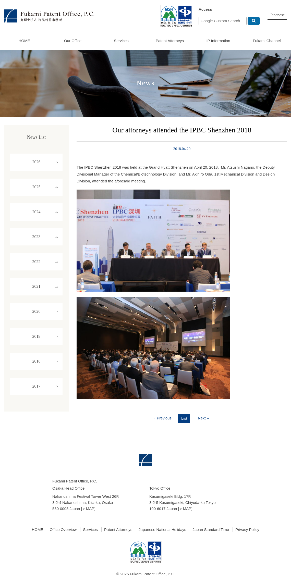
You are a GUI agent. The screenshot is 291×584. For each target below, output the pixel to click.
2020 (36, 317)
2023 (36, 240)
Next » (203, 418)
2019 (36, 343)
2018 (36, 369)
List (184, 418)
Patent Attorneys (170, 41)
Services (121, 41)
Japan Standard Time (210, 529)
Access (205, 9)
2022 (36, 266)
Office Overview (63, 529)
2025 (36, 188)
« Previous (162, 418)
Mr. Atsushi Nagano (237, 167)
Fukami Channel (267, 41)
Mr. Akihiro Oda (199, 174)
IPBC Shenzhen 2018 (102, 167)
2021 (36, 291)
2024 (36, 214)
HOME (24, 41)
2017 (36, 394)
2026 (36, 162)
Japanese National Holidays (162, 529)
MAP (90, 508)
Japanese (277, 15)
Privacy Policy (247, 529)
